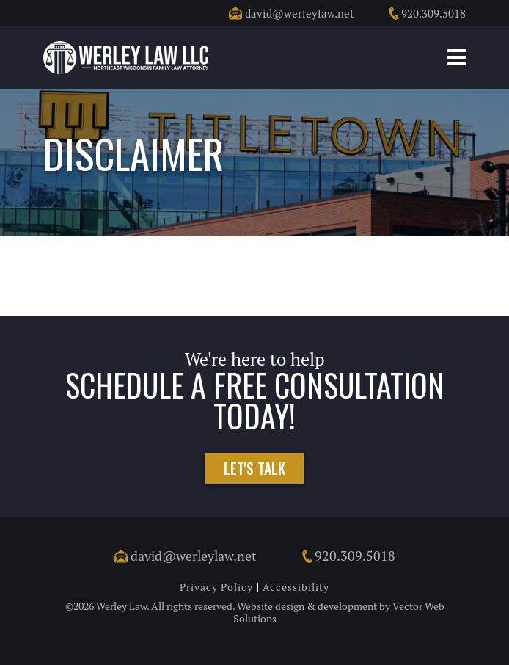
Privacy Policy (216, 587)
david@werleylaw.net (291, 13)
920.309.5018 (426, 13)
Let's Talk (254, 468)
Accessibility (296, 587)
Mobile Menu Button (456, 57)
